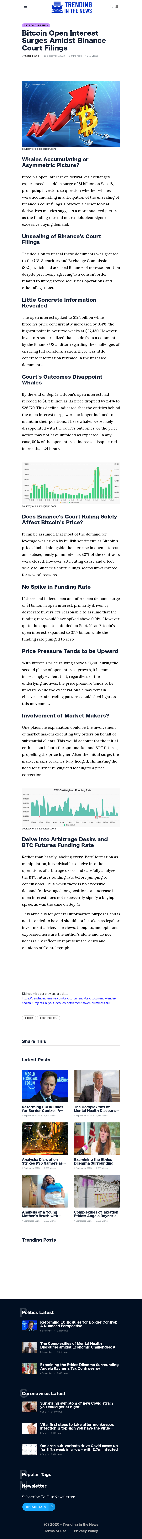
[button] (116, 7)
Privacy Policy (86, 1531)
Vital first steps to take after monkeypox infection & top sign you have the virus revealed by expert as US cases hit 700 (77, 1428)
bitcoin (29, 1017)
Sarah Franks (32, 56)
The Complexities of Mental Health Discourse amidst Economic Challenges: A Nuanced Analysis (77, 1347)
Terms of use (55, 1531)
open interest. (48, 1017)
